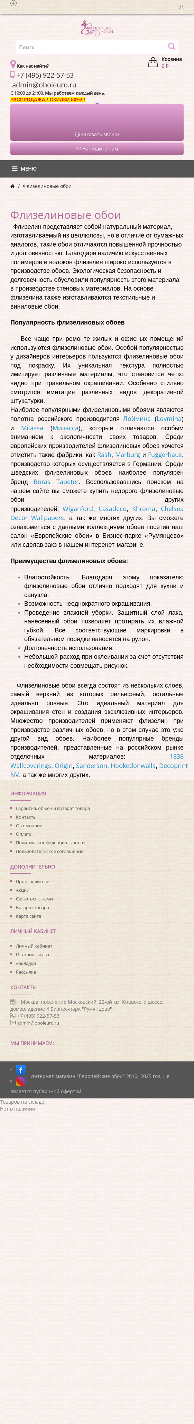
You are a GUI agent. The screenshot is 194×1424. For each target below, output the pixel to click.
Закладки (26, 963)
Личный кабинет (34, 946)
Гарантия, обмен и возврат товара (53, 808)
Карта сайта (28, 916)
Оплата (23, 834)
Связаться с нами (34, 899)
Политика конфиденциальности (50, 842)
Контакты (26, 817)
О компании (29, 825)
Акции (22, 890)
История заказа (32, 954)
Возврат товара (32, 907)
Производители (32, 881)
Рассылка (26, 972)
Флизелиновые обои (47, 186)
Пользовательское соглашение (49, 851)
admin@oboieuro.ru (38, 1023)
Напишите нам (97, 148)
